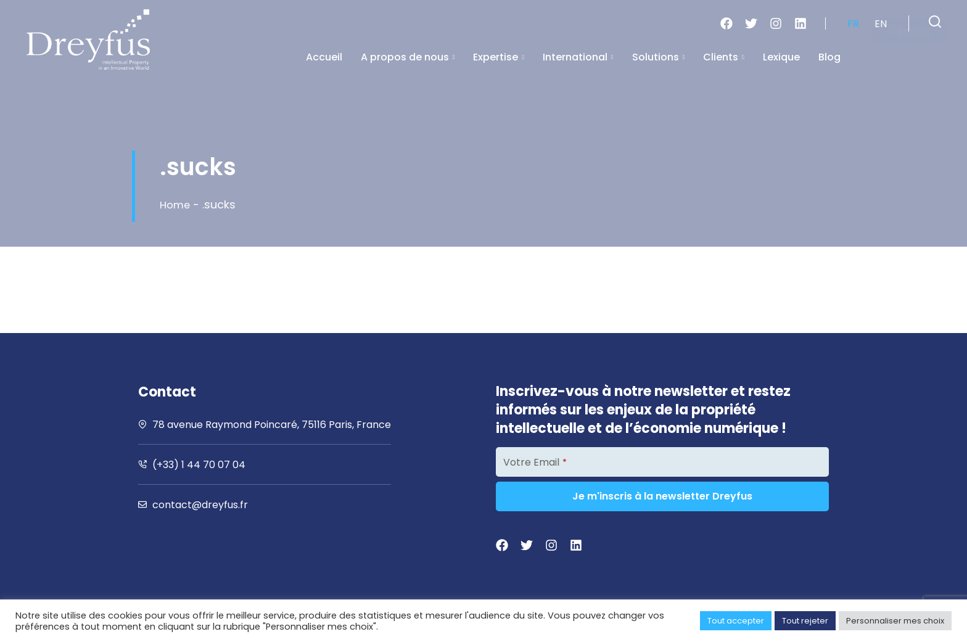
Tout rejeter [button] (805, 621)
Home (176, 204)
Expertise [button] (498, 57)
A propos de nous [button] (408, 57)
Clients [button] (723, 57)
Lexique (781, 57)
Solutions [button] (658, 57)
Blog (829, 57)
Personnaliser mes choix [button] (895, 621)
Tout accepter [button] (735, 621)
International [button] (578, 57)
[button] (935, 21)
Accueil (324, 57)
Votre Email (535, 462)
